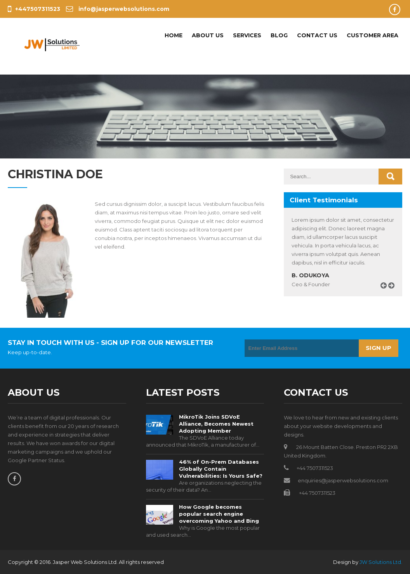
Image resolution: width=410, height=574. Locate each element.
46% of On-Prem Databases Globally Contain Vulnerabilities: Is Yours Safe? (220, 469)
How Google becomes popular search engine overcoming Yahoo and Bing (219, 514)
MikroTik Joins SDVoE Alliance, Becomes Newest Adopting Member (216, 424)
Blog (279, 35)
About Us (208, 35)
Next (394, 294)
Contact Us (317, 35)
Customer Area (372, 35)
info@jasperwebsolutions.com (117, 8)
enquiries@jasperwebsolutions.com (343, 480)
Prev (386, 294)
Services (247, 35)
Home (173, 35)
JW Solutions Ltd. (381, 562)
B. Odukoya (310, 275)
